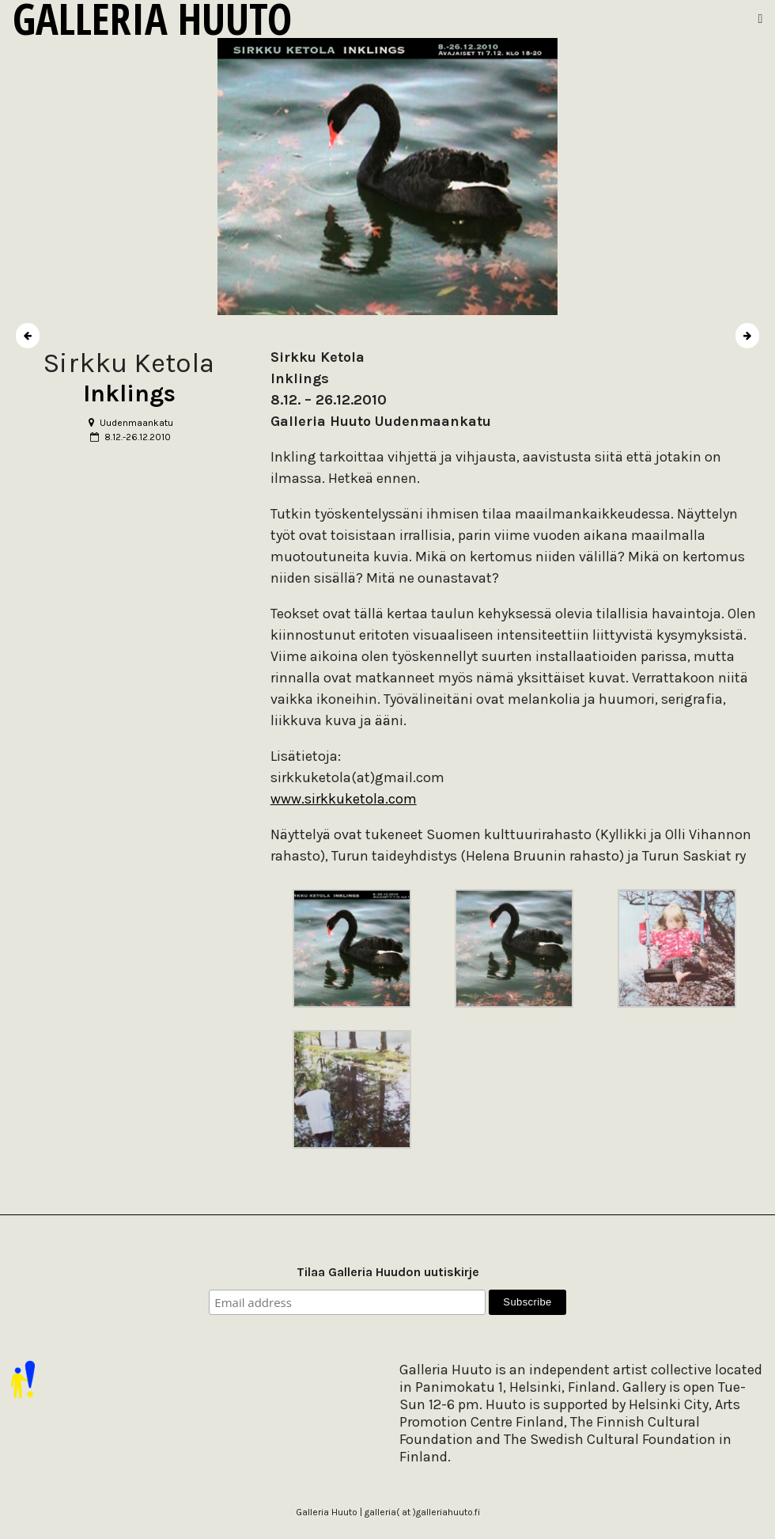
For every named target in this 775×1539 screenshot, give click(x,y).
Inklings (129, 393)
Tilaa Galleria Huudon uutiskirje (388, 1271)
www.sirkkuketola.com (343, 799)
